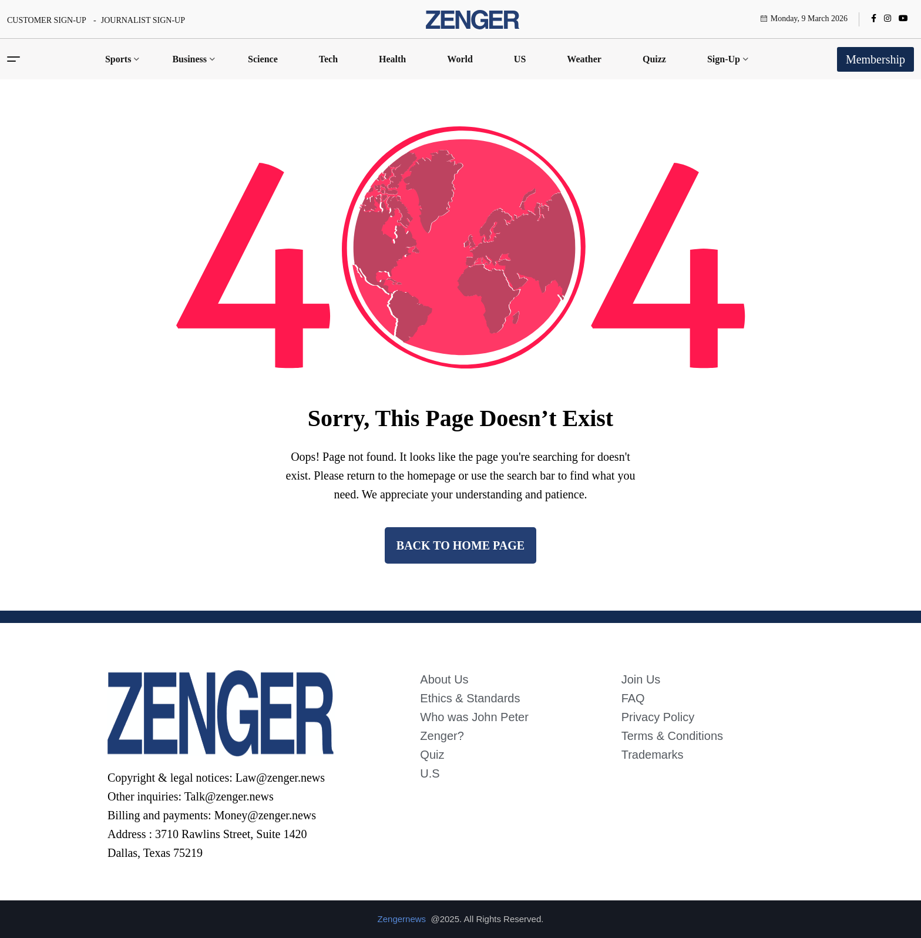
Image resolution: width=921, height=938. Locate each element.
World (460, 59)
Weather (584, 59)
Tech (328, 59)
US (520, 59)
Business (189, 59)
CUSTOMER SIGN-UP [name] (46, 20)
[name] (473, 19)
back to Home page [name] (460, 545)
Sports (118, 59)
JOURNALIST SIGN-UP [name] (143, 20)
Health (392, 59)
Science (263, 59)
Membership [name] (875, 59)
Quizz (654, 59)
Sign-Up (723, 59)
